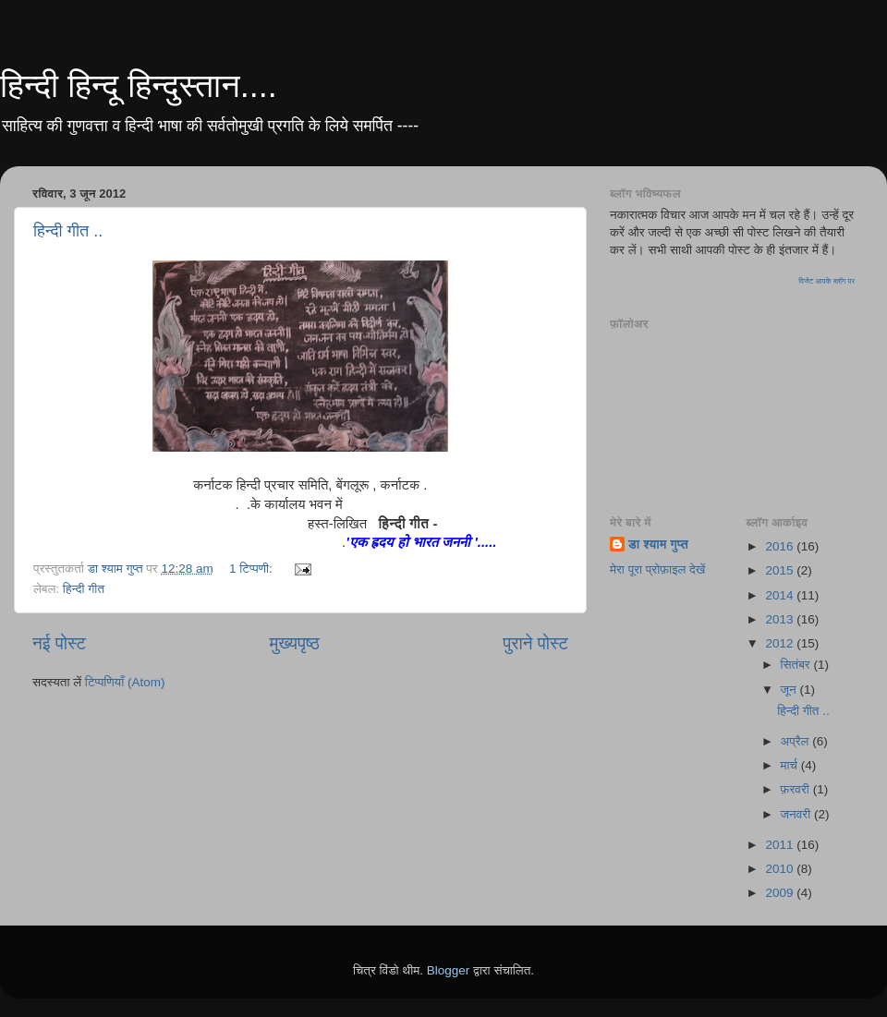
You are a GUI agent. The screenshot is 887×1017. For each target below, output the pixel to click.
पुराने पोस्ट (535, 643)
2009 (780, 893)
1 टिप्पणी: (252, 568)
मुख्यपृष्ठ (294, 643)
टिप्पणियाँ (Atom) (125, 682)
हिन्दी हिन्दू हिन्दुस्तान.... (138, 85)
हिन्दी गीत (83, 589)
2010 (780, 869)
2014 (780, 595)
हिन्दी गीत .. (68, 231)
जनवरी (797, 814)
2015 (780, 570)
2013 (780, 619)
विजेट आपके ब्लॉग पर (826, 281)
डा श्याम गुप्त (658, 544)
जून (790, 689)
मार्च (791, 765)
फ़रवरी (797, 789)
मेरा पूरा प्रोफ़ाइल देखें (657, 569)
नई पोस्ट (59, 643)
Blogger (448, 970)
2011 (780, 845)
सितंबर (797, 665)
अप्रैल (797, 741)
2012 (780, 643)
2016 (780, 546)
